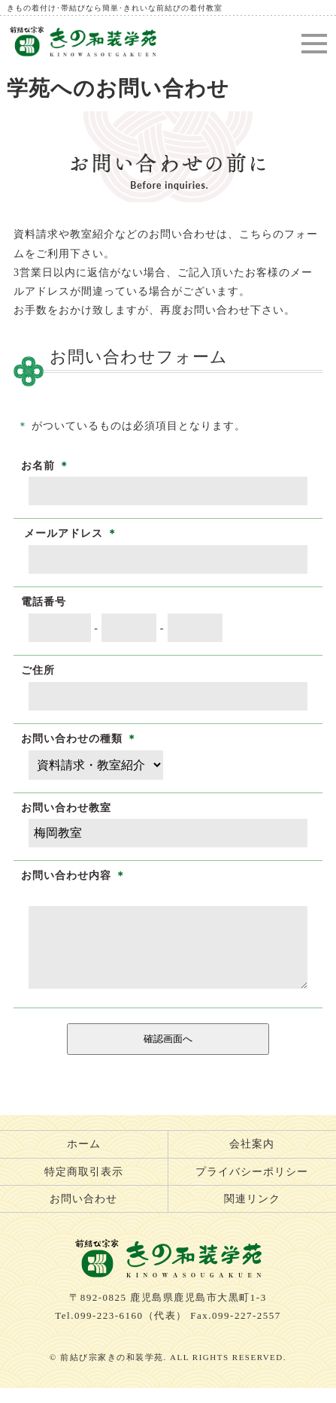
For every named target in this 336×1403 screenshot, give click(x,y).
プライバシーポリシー (251, 1186)
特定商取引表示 (83, 1186)
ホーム (84, 1159)
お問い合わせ (83, 1214)
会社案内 (251, 1159)
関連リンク (252, 1214)
